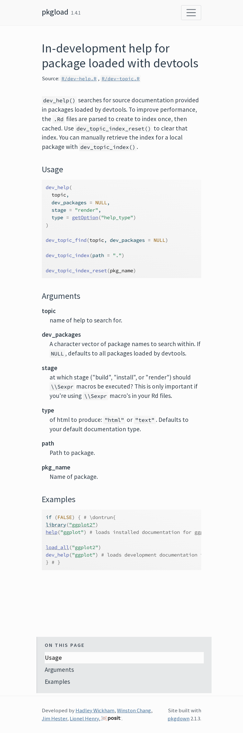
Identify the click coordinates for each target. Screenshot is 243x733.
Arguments (59, 669)
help (51, 532)
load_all (57, 547)
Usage (53, 657)
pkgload (55, 12)
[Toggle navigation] (191, 12)
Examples (57, 681)
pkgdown (179, 718)
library (56, 525)
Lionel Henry (84, 718)
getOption (85, 217)
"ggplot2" (82, 525)
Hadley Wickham (94, 710)
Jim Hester (54, 718)
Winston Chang (134, 710)
